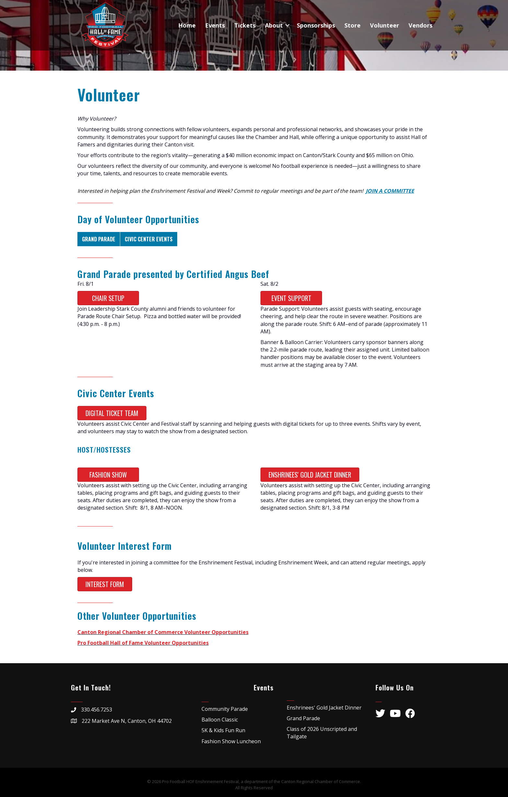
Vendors (421, 25)
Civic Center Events (149, 239)
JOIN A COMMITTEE (390, 190)
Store (352, 25)
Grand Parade (98, 239)
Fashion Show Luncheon (231, 741)
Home (187, 25)
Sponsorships (316, 25)
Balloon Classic (220, 719)
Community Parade (225, 708)
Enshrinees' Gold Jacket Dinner (324, 707)
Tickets (245, 25)
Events (215, 25)
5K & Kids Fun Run (223, 730)
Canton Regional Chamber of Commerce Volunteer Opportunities (162, 632)
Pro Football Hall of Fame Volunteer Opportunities (143, 642)
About (274, 25)
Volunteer (384, 25)
